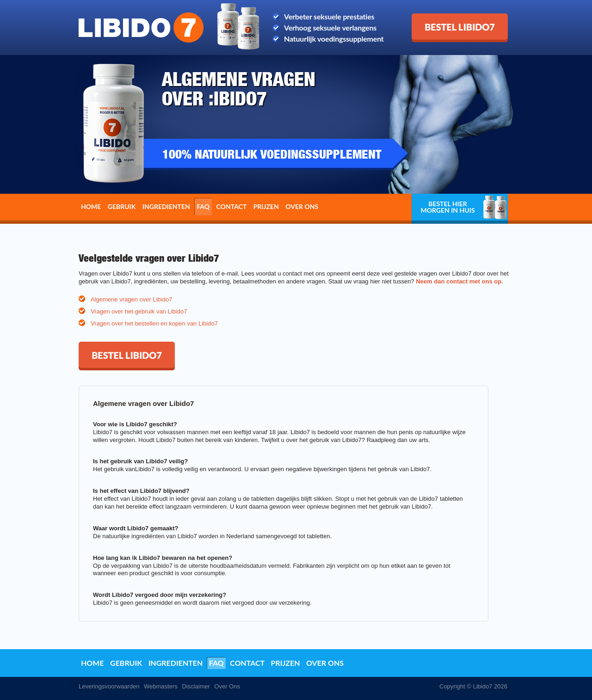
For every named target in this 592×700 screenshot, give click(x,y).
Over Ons (227, 686)
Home (91, 206)
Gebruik (122, 206)
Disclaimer (196, 686)
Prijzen (266, 206)
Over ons (301, 206)
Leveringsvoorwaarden (109, 686)
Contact (231, 206)
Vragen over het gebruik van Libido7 (139, 311)
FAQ (203, 206)
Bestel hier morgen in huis (447, 207)
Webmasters (161, 686)
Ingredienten (166, 206)
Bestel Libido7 (435, 17)
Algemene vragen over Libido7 (131, 299)
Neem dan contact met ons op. (459, 281)
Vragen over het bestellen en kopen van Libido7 (154, 323)
